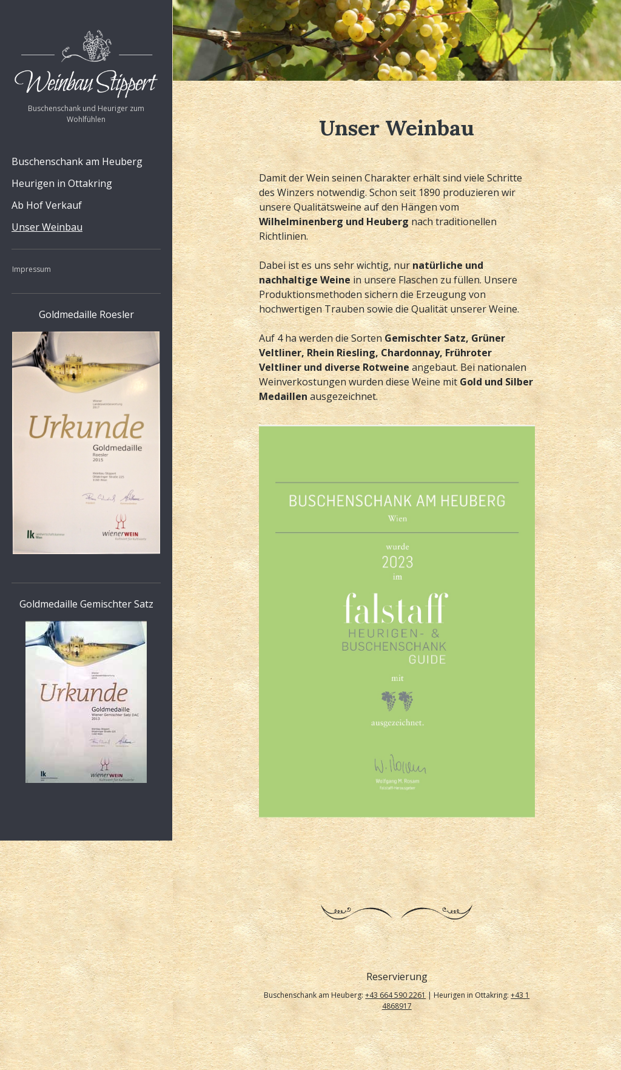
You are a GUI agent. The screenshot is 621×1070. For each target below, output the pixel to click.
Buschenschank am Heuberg (77, 161)
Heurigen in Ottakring (62, 183)
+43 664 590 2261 (395, 995)
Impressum (31, 269)
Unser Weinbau (47, 227)
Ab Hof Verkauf (47, 205)
